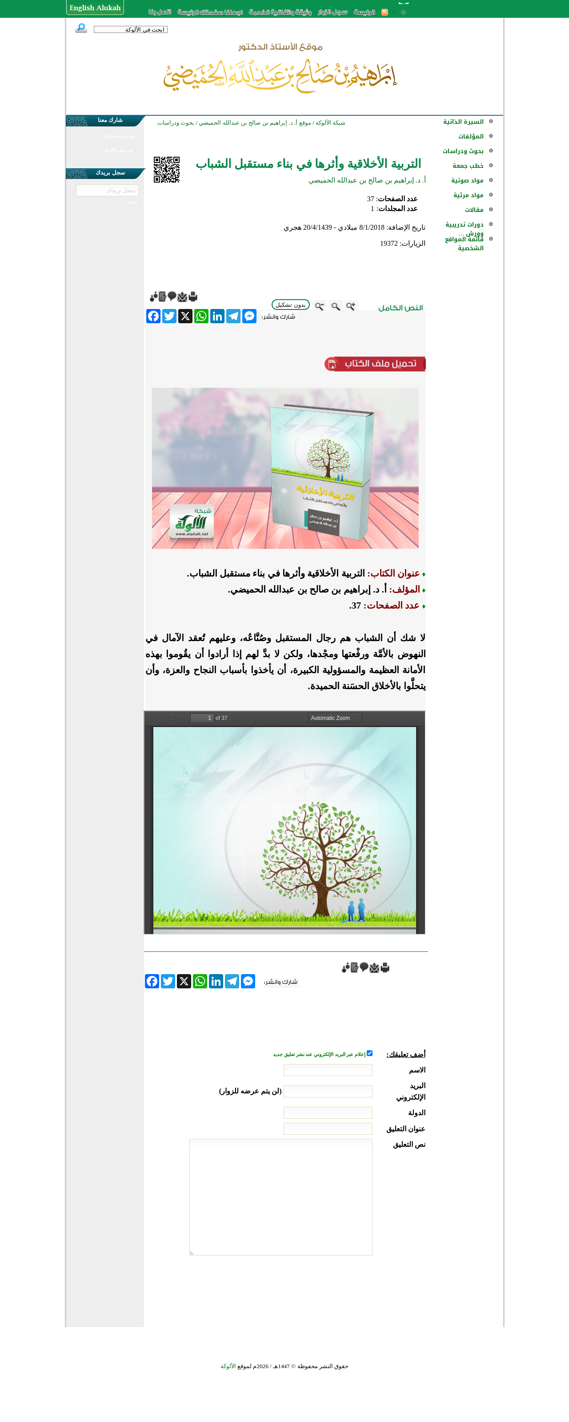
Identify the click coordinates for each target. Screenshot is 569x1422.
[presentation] (357, 1289)
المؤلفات (471, 136)
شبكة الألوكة (330, 122)
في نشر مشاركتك (118, 136)
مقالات (474, 209)
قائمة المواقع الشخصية (464, 244)
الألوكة (228, 1366)
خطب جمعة (468, 165)
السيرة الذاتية (463, 121)
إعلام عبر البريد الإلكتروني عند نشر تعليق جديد (319, 1054)
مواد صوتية (467, 180)
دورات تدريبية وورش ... (464, 229)
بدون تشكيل (291, 304)
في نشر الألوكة (118, 150)
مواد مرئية (468, 195)
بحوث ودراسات (463, 151)
